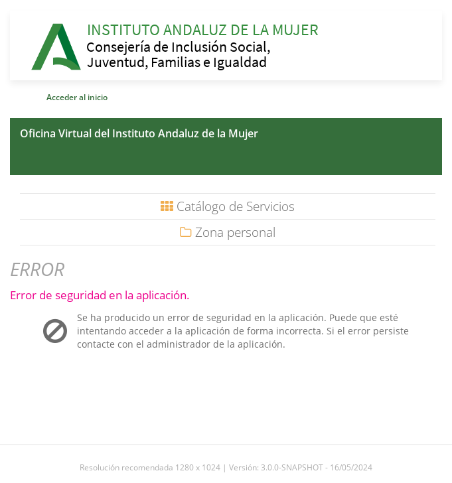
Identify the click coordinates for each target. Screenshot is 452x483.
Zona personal (227, 232)
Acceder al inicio (77, 97)
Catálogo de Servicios (228, 206)
